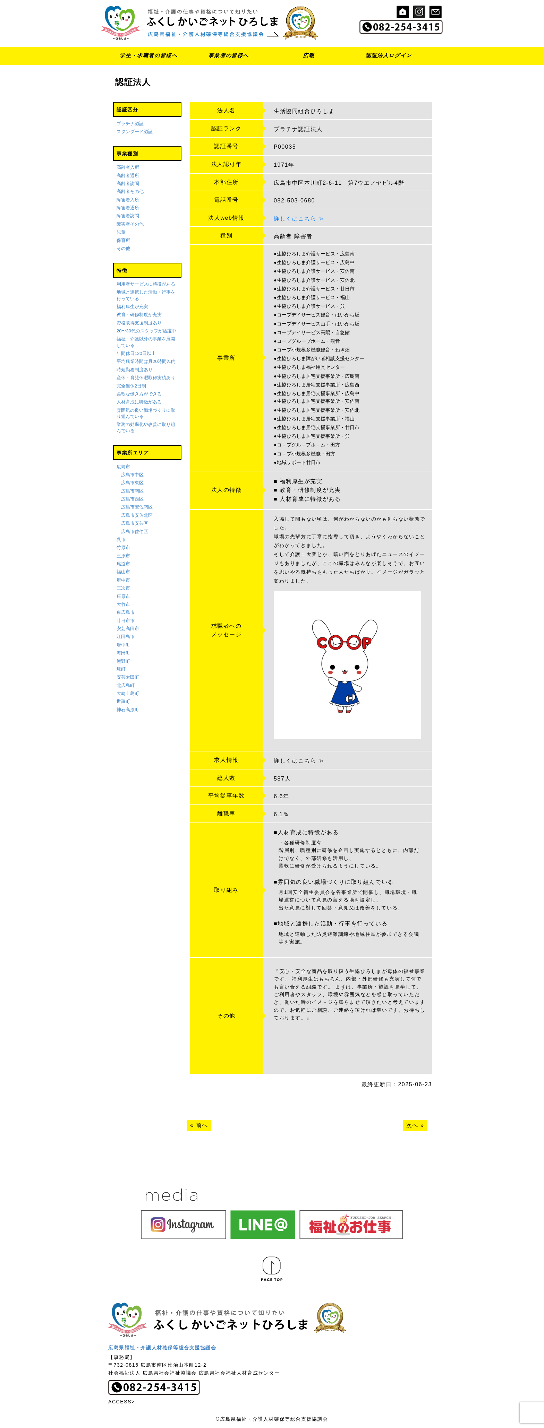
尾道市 (123, 563)
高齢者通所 (128, 175)
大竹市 (123, 604)
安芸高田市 (128, 628)
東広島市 (126, 612)
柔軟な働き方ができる (139, 394)
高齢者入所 (128, 167)
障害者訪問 (128, 216)
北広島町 (126, 685)
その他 (123, 248)
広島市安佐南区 (137, 507)
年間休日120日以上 (136, 353)
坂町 (121, 669)
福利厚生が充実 (132, 306)
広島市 (123, 466)
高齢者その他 (130, 191)
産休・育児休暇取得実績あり (146, 377)
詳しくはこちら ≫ (299, 218)
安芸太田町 (128, 677)
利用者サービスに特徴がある (146, 284)
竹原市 (123, 547)
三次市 (123, 588)
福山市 (123, 572)
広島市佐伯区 (134, 531)
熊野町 (123, 661)
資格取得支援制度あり (139, 322)
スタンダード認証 (135, 131)
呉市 (121, 539)
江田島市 (126, 636)
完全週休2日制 (131, 386)
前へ (202, 1125)
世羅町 (123, 701)
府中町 (123, 644)
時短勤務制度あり (135, 369)
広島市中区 (132, 474)
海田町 (123, 652)
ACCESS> (121, 1401)
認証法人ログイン (389, 55)
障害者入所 (128, 199)
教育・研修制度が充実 (139, 314)
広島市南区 (132, 491)
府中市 (123, 580)
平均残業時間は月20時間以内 (146, 361)
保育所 (123, 240)
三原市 (123, 555)
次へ (412, 1125)
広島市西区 (132, 499)
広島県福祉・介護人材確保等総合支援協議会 (162, 1347)
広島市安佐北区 (137, 515)
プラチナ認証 (130, 123)
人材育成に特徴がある (139, 401)
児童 (121, 232)
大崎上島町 (128, 693)
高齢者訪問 (128, 183)
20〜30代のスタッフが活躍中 (146, 330)
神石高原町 (128, 709)
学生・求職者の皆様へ (148, 55)
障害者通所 (128, 207)
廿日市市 (126, 620)
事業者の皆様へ (229, 55)
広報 (308, 55)
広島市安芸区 (134, 523)
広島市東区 (132, 482)
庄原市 (123, 596)
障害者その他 (130, 224)
